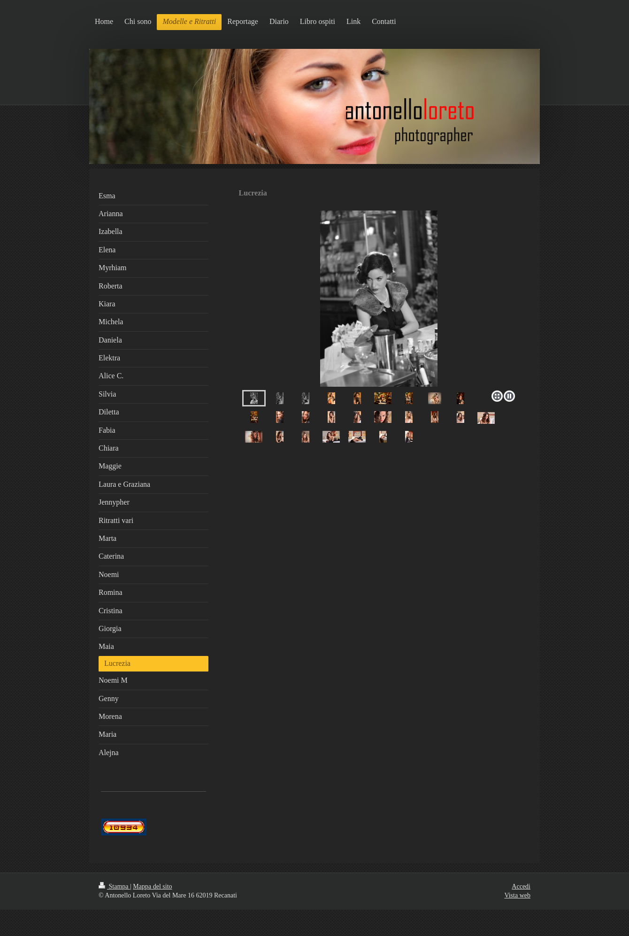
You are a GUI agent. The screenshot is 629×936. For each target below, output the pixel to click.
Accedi (521, 886)
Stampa (114, 886)
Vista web (517, 895)
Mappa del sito (152, 886)
